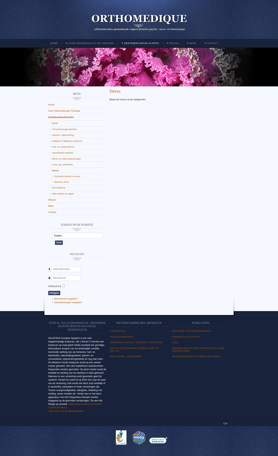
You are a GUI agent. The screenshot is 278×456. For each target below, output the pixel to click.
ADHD (55, 123)
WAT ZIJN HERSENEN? (122, 336)
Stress (114, 91)
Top (225, 423)
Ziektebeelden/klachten (61, 117)
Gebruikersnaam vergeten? (68, 302)
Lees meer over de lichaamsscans (65, 411)
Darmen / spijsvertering (63, 135)
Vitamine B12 (118, 331)
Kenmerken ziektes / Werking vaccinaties (136, 342)
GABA (175, 342)
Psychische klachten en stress (67, 176)
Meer (50, 206)
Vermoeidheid (58, 188)
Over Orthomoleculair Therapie (64, 111)
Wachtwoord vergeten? (66, 298)
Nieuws (52, 199)
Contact (52, 212)
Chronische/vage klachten (64, 129)
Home (51, 104)
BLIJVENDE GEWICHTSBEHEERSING (191, 331)
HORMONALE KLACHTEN (186, 336)
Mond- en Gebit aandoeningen (66, 159)
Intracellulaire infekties (62, 153)
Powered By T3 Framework (139, 449)
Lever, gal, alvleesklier (62, 164)
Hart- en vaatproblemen (63, 147)
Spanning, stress (61, 182)
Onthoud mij (54, 286)
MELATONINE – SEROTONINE (126, 356)
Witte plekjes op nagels (63, 194)
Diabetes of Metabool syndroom (67, 141)
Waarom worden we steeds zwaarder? (196, 356)
